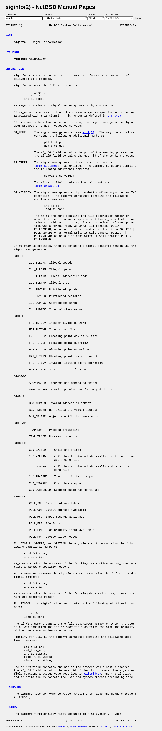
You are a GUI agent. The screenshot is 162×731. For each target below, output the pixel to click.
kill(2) (88, 132)
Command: (12, 14)
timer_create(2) (46, 186)
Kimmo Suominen (79, 726)
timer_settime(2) (47, 166)
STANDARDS (13, 687)
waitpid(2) (92, 674)
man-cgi (104, 726)
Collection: (112, 14)
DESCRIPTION (15, 69)
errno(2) (114, 116)
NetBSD (62, 726)
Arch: (93, 14)
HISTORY (11, 707)
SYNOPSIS (12, 52)
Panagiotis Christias (122, 726)
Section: (49, 14)
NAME (9, 36)
